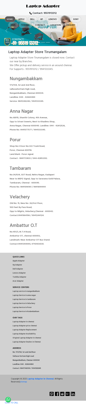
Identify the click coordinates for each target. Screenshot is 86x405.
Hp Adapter (17, 264)
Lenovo (53, 19)
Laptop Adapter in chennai (23, 321)
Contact (40, 25)
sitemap (23, 381)
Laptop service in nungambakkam (26, 291)
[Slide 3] (48, 42)
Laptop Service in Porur (22, 307)
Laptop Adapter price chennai (25, 325)
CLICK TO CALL (9, 403)
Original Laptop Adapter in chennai (27, 337)
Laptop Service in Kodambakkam (26, 311)
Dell (32, 19)
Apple (21, 19)
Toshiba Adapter (19, 277)
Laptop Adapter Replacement (25, 329)
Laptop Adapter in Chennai (40, 378)
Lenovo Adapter (19, 273)
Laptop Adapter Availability (24, 333)
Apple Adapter (19, 260)
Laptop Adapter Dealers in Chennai (27, 342)
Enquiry (71, 25)
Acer (64, 19)
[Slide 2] (43, 42)
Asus (12, 25)
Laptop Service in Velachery (24, 303)
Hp (41, 19)
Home (10, 19)
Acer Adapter (18, 281)
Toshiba (25, 25)
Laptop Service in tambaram (24, 299)
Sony (76, 19)
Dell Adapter (18, 269)
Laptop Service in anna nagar (24, 295)
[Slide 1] (38, 42)
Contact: (43, 13)
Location (56, 25)
